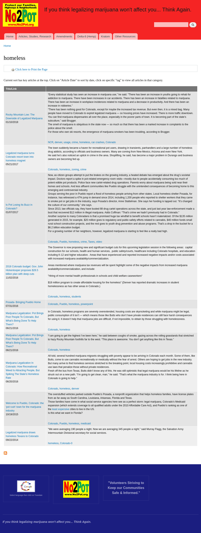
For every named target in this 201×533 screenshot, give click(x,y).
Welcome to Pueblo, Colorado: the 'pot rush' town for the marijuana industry (25, 407)
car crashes (97, 142)
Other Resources (125, 36)
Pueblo (63, 241)
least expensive (60, 409)
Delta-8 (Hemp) (86, 36)
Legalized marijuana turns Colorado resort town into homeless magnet (20, 157)
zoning (75, 169)
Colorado (111, 142)
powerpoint (87, 304)
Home (10, 36)
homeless (84, 142)
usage (67, 142)
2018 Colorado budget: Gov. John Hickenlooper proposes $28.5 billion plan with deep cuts (24, 270)
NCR (50, 142)
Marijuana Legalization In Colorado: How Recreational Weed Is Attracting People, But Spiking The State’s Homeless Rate (23, 370)
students (76, 296)
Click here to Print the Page (29, 69)
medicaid (86, 423)
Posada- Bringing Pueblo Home (23, 302)
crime (75, 142)
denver (58, 142)
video (99, 241)
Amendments (64, 36)
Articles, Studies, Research (35, 36)
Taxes (91, 241)
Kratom (105, 36)
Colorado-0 (66, 443)
